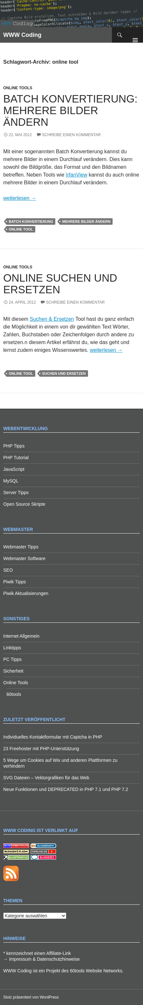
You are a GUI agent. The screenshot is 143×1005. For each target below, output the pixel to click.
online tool (21, 229)
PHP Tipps (14, 445)
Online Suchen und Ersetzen (60, 284)
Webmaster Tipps (20, 546)
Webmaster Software (24, 558)
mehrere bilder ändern (86, 221)
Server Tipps (16, 492)
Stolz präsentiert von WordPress (31, 997)
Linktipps (12, 647)
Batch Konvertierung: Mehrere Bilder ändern (70, 110)
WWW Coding (22, 35)
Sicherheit (13, 671)
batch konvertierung (31, 221)
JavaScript (13, 469)
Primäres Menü (135, 35)
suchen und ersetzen (64, 373)
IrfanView (76, 175)
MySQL (10, 480)
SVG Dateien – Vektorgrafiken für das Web (46, 777)
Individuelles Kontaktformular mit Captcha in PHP (52, 737)
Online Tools (17, 88)
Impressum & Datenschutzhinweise (44, 959)
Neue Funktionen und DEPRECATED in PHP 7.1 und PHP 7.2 (65, 789)
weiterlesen (19, 198)
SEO (8, 570)
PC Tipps (12, 659)
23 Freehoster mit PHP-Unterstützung (41, 748)
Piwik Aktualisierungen (25, 593)
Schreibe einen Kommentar (71, 135)
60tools (13, 694)
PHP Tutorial (15, 457)
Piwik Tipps (14, 581)
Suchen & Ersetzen (52, 319)
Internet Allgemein (21, 636)
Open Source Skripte (24, 504)
